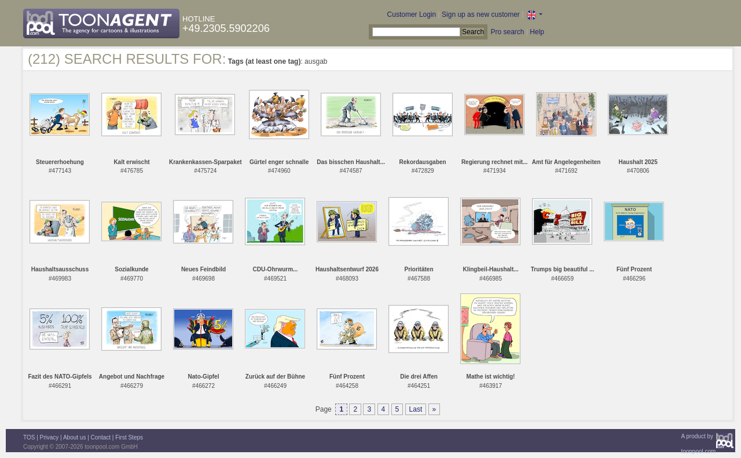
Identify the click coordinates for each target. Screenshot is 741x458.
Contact (101, 437)
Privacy (49, 437)
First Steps (129, 437)
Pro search (507, 32)
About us (74, 437)
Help (537, 32)
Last (416, 409)
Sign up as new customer (481, 14)
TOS (29, 437)
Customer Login (411, 14)
